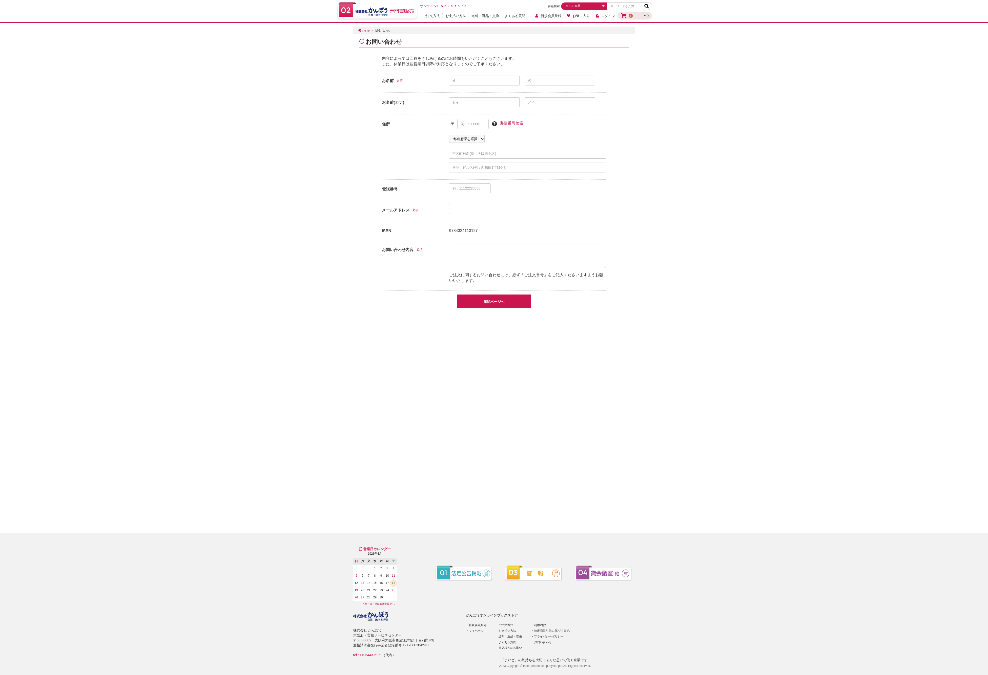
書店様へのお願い (510, 648)
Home (366, 30)
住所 (386, 124)
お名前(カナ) (393, 102)
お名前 (388, 81)
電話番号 (390, 189)
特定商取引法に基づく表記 (552, 631)
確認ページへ (494, 302)
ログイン (605, 16)
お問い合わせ (543, 642)
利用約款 (540, 625)
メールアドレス (396, 210)
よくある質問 (515, 16)
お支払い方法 (455, 16)
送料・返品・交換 (485, 16)
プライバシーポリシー (549, 636)
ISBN (386, 231)
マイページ (476, 631)
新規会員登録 (548, 16)
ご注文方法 (431, 16)
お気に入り (578, 16)
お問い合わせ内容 (397, 250)
